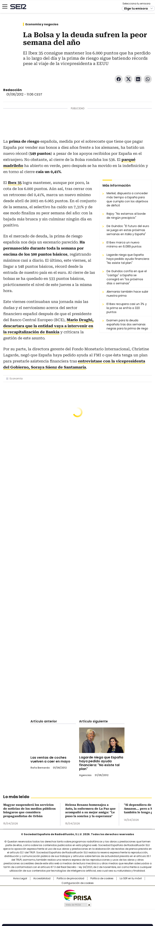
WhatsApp (148, 79)
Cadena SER (18, 6)
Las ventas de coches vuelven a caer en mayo (50, 759)
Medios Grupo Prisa (77, 904)
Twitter (128, 79)
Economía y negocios (41, 24)
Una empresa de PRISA (77, 895)
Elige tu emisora (136, 8)
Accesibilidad (41, 878)
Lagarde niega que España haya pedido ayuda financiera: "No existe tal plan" (101, 763)
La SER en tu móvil (131, 878)
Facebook (119, 79)
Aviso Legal (20, 878)
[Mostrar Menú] (5, 6)
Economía (16, 378)
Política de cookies (101, 878)
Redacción (12, 90)
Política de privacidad (70, 878)
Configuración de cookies (78, 883)
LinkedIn (138, 79)
